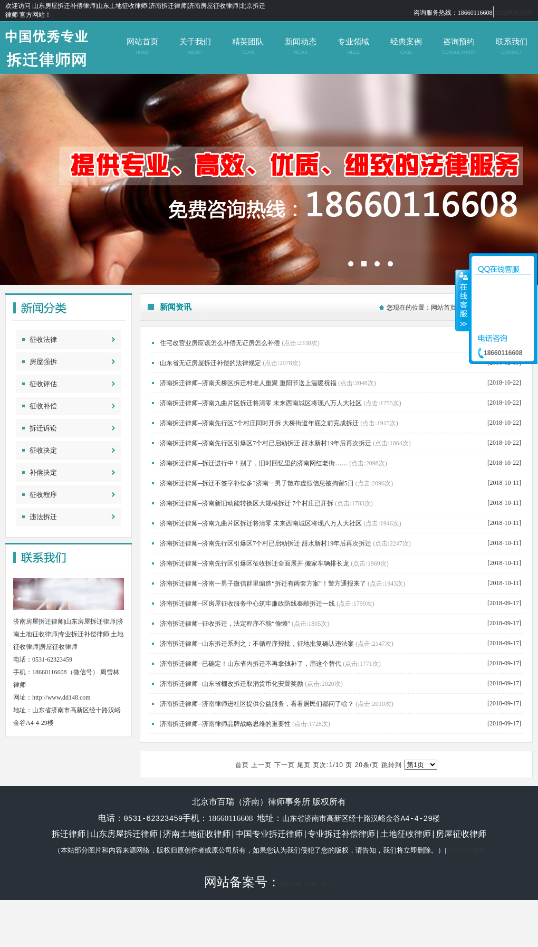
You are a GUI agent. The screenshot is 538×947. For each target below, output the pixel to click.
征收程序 (43, 495)
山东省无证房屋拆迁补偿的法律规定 (210, 363)
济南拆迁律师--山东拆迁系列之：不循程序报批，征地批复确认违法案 (257, 643)
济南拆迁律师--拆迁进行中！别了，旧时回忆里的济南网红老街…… (254, 463)
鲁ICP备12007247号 (307, 883)
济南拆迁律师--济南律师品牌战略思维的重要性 (225, 724)
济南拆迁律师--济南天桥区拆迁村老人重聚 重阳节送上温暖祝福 (248, 383)
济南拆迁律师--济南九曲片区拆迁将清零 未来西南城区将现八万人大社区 (261, 403)
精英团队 (248, 46)
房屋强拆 (43, 362)
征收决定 (43, 450)
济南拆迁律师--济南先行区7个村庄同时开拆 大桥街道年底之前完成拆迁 (259, 423)
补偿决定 (43, 472)
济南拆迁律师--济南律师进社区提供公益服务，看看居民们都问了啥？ (257, 703)
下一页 (284, 765)
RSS (500, 12)
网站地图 (520, 12)
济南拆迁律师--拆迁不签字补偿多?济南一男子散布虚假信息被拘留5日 (256, 483)
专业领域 (353, 46)
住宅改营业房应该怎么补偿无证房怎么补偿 (220, 343)
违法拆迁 (43, 517)
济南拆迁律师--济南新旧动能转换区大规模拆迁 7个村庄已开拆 (246, 503)
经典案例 (406, 46)
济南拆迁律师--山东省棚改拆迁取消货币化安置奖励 (231, 683)
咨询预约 (459, 46)
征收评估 (43, 384)
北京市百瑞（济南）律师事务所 (269, 179)
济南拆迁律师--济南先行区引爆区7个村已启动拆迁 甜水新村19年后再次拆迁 (265, 443)
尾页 (304, 765)
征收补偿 (43, 406)
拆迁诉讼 (43, 428)
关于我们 (195, 46)
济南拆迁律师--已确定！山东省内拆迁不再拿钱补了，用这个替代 (250, 663)
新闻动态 (300, 46)
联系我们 (511, 46)
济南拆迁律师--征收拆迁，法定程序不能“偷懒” (225, 623)
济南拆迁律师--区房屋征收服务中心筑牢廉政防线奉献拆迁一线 (247, 603)
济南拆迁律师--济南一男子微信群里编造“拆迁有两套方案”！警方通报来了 (263, 583)
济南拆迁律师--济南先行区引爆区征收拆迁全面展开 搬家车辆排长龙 (254, 563)
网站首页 (142, 46)
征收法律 (43, 339)
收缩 (462, 300)
